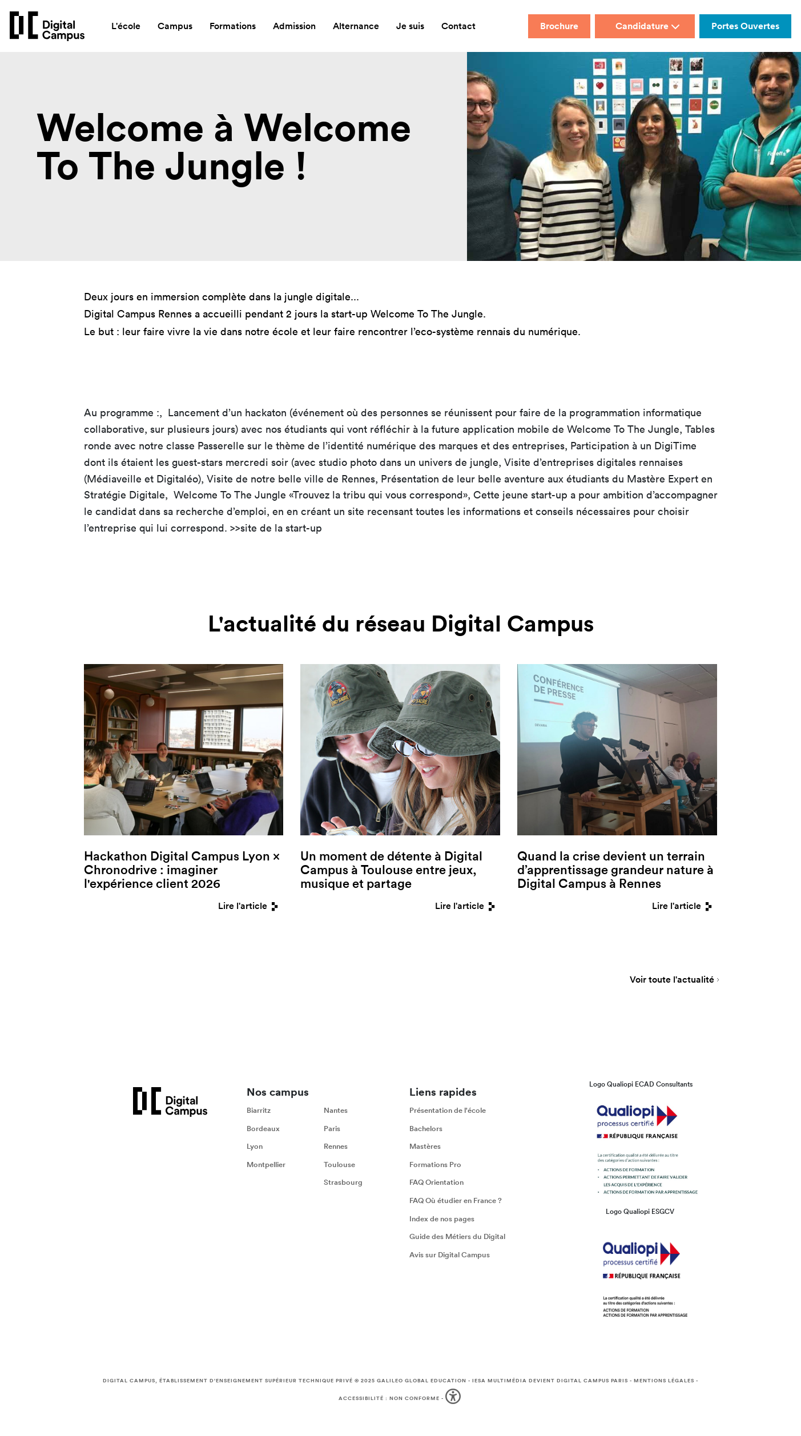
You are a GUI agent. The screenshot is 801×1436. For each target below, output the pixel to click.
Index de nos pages (441, 1220)
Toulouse (339, 1165)
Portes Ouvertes (745, 26)
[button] (454, 1400)
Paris (332, 1130)
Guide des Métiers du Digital (457, 1238)
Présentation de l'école (447, 1112)
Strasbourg (343, 1184)
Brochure (559, 26)
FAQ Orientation (436, 1184)
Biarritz (259, 1112)
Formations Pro (435, 1165)
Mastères (425, 1148)
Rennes (336, 1148)
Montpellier (266, 1165)
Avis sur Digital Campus (449, 1256)
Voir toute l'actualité (672, 982)
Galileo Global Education (421, 1382)
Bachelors (425, 1130)
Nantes (336, 1112)
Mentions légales (664, 1382)
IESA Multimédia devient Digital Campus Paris (550, 1382)
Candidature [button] (647, 26)
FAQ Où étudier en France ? (455, 1202)
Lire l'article (250, 906)
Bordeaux (263, 1130)
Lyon (255, 1148)
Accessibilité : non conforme (389, 1399)
